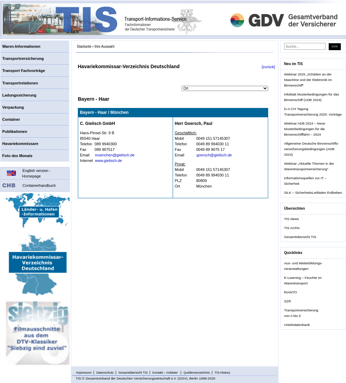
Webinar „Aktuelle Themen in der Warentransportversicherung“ (309, 166)
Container (11, 119)
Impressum (84, 372)
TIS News (291, 219)
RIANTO (290, 292)
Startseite (84, 46)
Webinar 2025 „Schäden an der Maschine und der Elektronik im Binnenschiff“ (308, 79)
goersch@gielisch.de (214, 155)
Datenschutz (104, 372)
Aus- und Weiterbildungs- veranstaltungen (303, 266)
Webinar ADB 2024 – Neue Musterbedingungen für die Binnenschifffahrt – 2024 (304, 128)
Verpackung (13, 107)
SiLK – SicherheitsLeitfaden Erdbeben (313, 192)
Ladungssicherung (19, 95)
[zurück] (268, 67)
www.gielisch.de (108, 160)
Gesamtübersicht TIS (300, 237)
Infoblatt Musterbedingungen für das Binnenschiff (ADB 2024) (311, 97)
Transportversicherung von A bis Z (301, 313)
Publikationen (14, 131)
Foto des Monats (17, 156)
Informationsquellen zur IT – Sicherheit (305, 180)
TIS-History (222, 372)
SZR (287, 301)
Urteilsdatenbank (297, 325)
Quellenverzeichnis (196, 372)
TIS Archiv (292, 228)
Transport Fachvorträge (23, 71)
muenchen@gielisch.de (115, 155)
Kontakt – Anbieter (166, 372)
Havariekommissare (20, 144)
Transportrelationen (20, 83)
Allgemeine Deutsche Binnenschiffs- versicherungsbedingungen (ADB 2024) (311, 149)
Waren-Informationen (21, 46)
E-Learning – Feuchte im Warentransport (302, 280)
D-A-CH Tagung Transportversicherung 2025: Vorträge (313, 111)
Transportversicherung (23, 58)
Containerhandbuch (39, 185)
